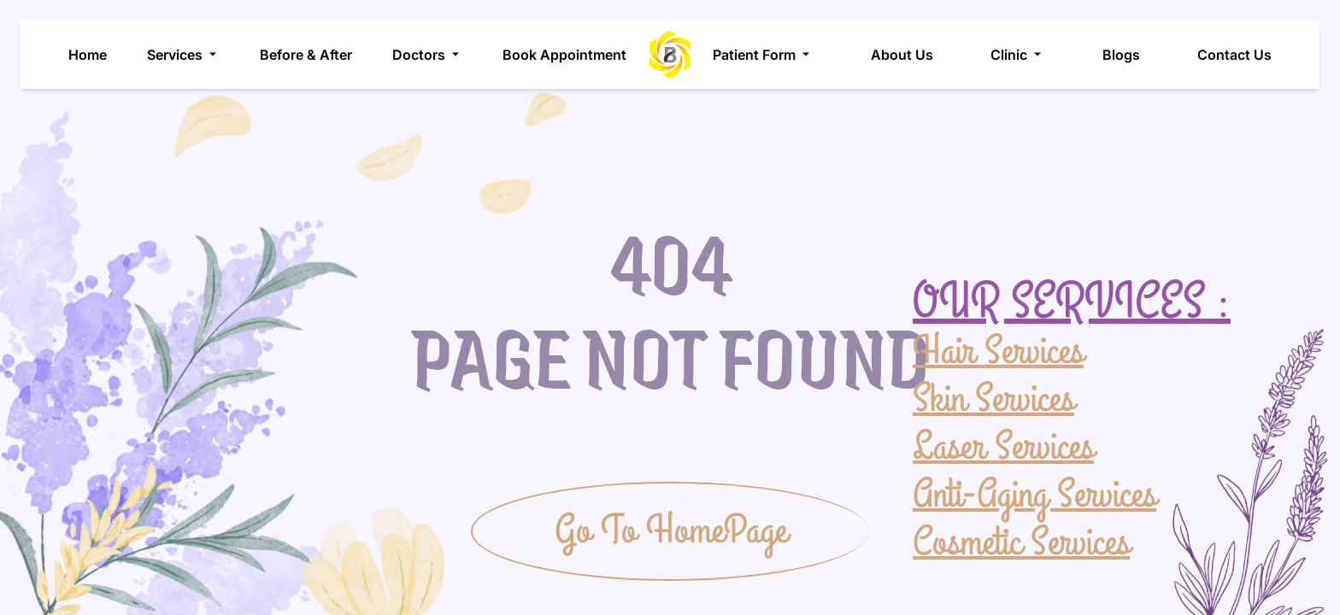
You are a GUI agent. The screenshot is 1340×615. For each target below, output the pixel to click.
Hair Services (998, 351)
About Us (902, 54)
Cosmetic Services (1021, 541)
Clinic (1017, 54)
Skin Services (993, 398)
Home (87, 54)
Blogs (1121, 54)
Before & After (306, 54)
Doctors (427, 54)
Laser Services (1003, 446)
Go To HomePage (671, 531)
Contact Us (1234, 54)
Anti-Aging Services (1034, 494)
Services (183, 54)
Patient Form (763, 54)
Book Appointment (564, 54)
